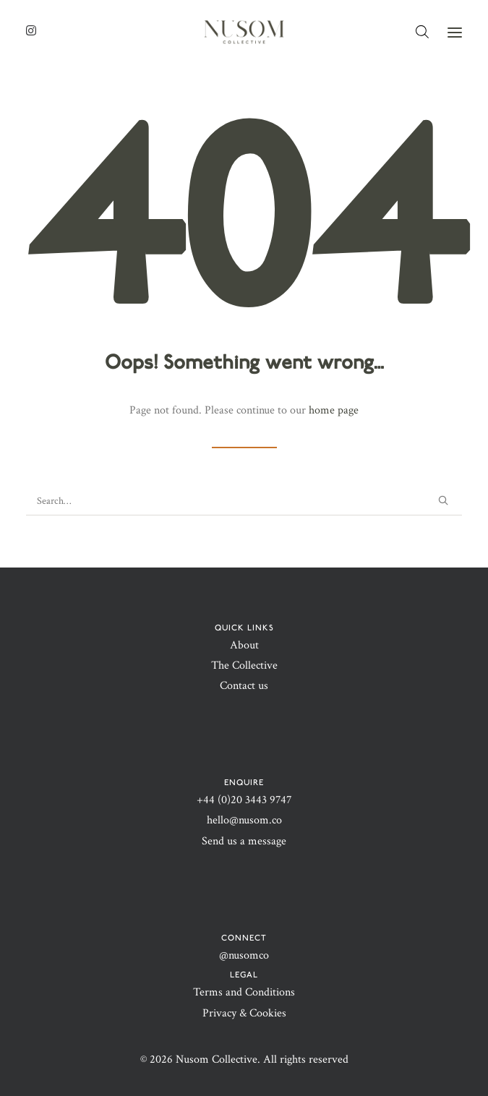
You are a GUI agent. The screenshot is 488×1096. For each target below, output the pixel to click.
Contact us (244, 685)
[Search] (244, 501)
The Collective (244, 665)
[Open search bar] (423, 32)
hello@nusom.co (244, 820)
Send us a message (244, 841)
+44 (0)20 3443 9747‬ (244, 800)
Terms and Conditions (244, 992)
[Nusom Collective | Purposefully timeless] (244, 32)
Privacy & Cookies (244, 1013)
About (244, 645)
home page (334, 410)
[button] (454, 32)
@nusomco (244, 955)
